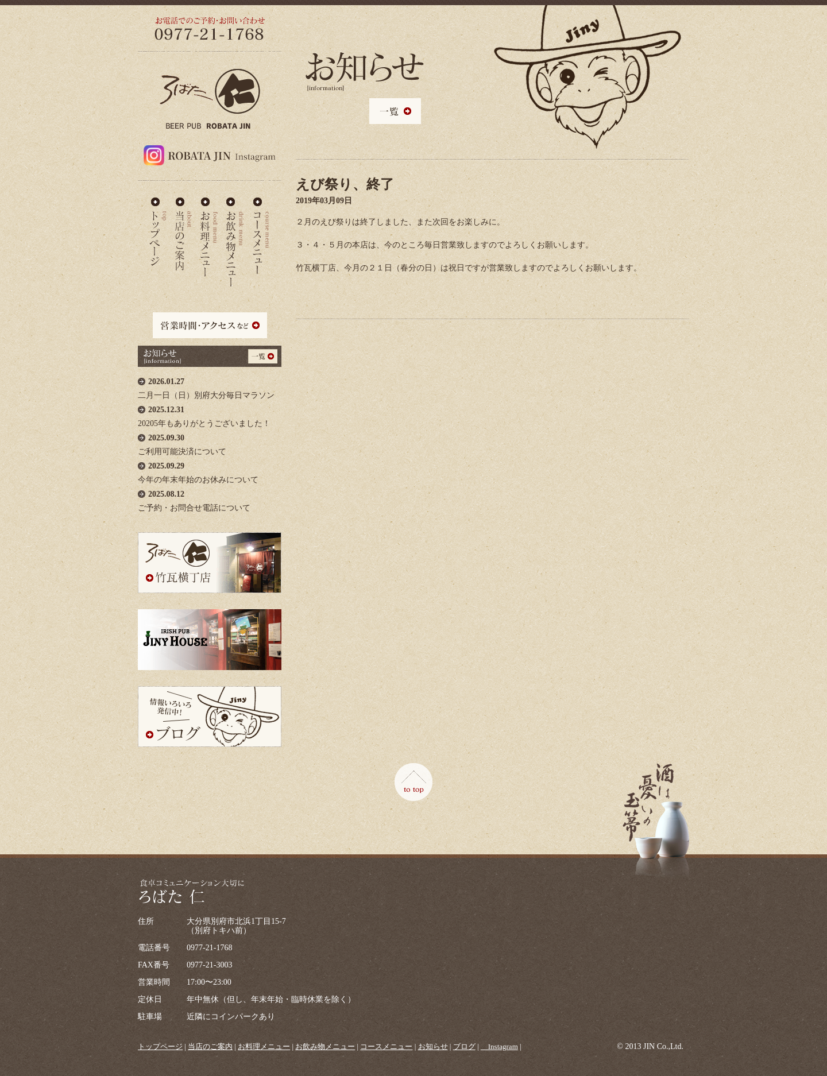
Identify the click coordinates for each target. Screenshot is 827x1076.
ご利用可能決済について (209, 442)
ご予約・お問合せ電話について (209, 498)
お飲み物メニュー (235, 232)
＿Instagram (499, 1046)
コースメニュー (261, 232)
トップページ (160, 1046)
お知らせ (433, 1046)
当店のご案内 (183, 232)
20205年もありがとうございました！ (209, 414)
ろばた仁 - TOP (158, 232)
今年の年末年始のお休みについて (209, 470)
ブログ (464, 1046)
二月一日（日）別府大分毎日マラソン (209, 385)
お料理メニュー (209, 232)
